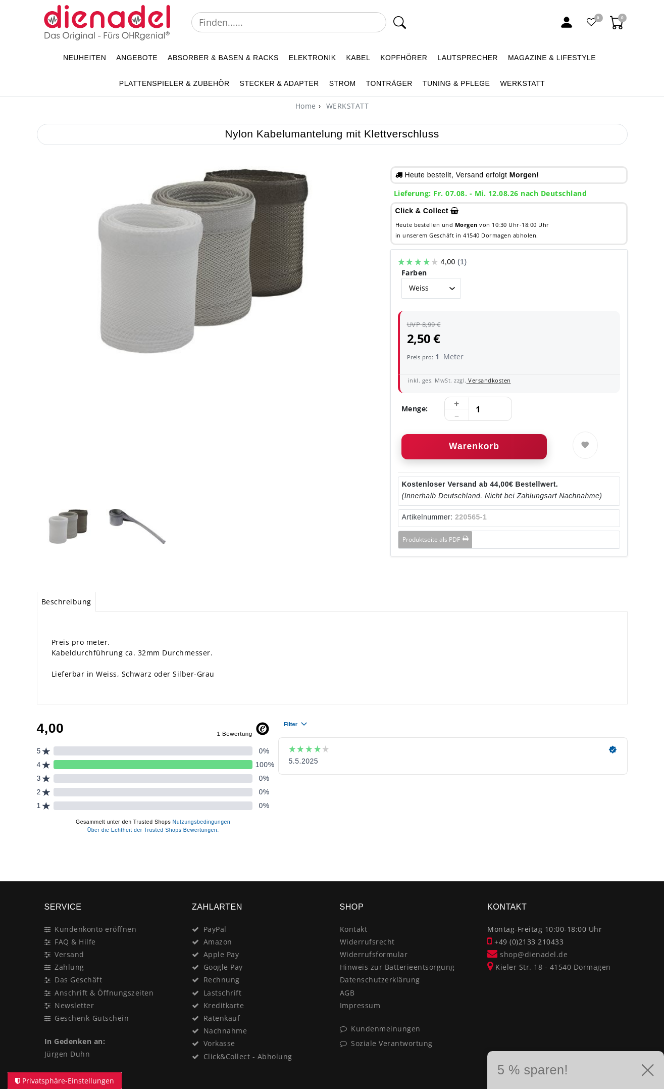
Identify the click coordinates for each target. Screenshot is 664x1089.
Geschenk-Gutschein (92, 1018)
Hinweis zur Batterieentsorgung (397, 967)
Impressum (360, 1005)
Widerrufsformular (374, 954)
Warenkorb (474, 446)
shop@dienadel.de (527, 954)
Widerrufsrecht (367, 941)
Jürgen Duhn (67, 1054)
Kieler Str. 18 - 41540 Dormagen (549, 967)
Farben (414, 272)
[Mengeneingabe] (478, 409)
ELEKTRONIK (312, 58)
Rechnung (221, 979)
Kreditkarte (223, 1005)
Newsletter (74, 1005)
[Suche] (399, 22)
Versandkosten (489, 380)
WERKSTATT (522, 83)
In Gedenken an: (75, 1041)
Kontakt (354, 929)
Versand (69, 954)
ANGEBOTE (137, 58)
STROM (342, 83)
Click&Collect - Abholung (247, 1056)
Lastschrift (222, 993)
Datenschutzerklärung (380, 979)
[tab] (66, 602)
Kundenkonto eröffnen (95, 929)
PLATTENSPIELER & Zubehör (174, 83)
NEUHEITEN (84, 58)
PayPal (215, 929)
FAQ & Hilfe (75, 941)
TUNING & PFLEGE (456, 83)
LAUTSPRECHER (467, 58)
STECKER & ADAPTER (279, 83)
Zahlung (69, 967)
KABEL (358, 58)
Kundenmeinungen (386, 1028)
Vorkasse (219, 1043)
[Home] (305, 106)
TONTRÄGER (389, 83)
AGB (347, 993)
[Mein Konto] (566, 22)
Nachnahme (225, 1030)
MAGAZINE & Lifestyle (552, 58)
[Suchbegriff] (289, 22)
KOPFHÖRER (403, 58)
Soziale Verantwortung (392, 1043)
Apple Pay (221, 954)
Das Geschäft (78, 979)
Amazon (217, 941)
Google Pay (223, 967)
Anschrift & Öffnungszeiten (104, 993)
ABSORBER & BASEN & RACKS (223, 58)
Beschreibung (66, 601)
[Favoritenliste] (592, 22)
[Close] (615, 859)
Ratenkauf (221, 1018)
